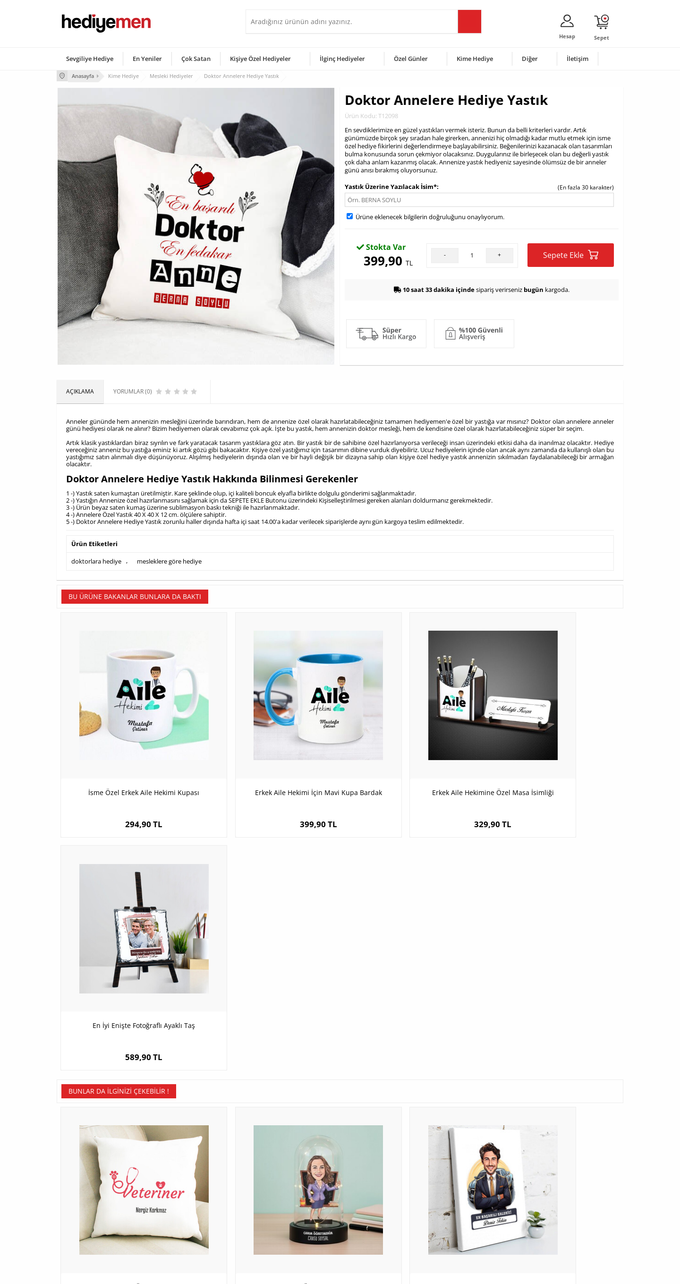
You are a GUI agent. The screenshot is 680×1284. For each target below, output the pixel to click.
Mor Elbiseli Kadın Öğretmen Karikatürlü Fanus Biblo (269, 990)
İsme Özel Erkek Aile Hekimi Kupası (127, 757)
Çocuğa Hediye (459, 1189)
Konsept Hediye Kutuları (281, 1161)
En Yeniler (147, 58)
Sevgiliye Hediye (89, 58)
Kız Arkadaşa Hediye (183, 1189)
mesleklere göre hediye (169, 560)
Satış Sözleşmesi (83, 1189)
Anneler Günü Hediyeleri (377, 1203)
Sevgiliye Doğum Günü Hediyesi (292, 1189)
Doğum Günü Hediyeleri (376, 1175)
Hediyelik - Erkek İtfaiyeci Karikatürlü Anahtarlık (553, 990)
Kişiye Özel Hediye (180, 1161)
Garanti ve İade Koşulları (93, 1203)
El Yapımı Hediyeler (181, 1203)
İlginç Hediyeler (342, 58)
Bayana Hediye (459, 1175)
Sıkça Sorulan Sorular (89, 1232)
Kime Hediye (475, 58)
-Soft (290, 1272)
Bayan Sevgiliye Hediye (280, 1218)
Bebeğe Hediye (459, 1203)
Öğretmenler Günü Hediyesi (381, 1218)
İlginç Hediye (456, 1232)
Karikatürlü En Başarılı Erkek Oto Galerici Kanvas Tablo (410, 990)
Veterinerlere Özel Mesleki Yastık (127, 985)
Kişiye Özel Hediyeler (260, 58)
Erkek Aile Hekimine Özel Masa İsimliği (411, 757)
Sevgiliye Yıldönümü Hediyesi (288, 1232)
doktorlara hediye (96, 560)
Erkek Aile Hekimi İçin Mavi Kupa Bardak (269, 762)
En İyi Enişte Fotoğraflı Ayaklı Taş (553, 757)
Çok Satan (196, 58)
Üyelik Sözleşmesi (85, 1175)
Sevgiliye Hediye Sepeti (280, 1175)
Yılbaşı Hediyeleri (367, 1189)
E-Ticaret (311, 1272)
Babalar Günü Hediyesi (375, 1232)
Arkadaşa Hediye (461, 1218)
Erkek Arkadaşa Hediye (186, 1175)
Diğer (530, 58)
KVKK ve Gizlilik (81, 1218)
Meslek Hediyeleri (179, 1232)
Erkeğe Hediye (458, 1161)
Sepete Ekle (570, 253)
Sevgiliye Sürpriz (177, 1218)
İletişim (577, 58)
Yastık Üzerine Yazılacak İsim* (391, 185)
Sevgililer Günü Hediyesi (376, 1161)
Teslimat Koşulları (84, 1161)
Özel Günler (411, 58)
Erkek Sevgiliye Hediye (279, 1203)
